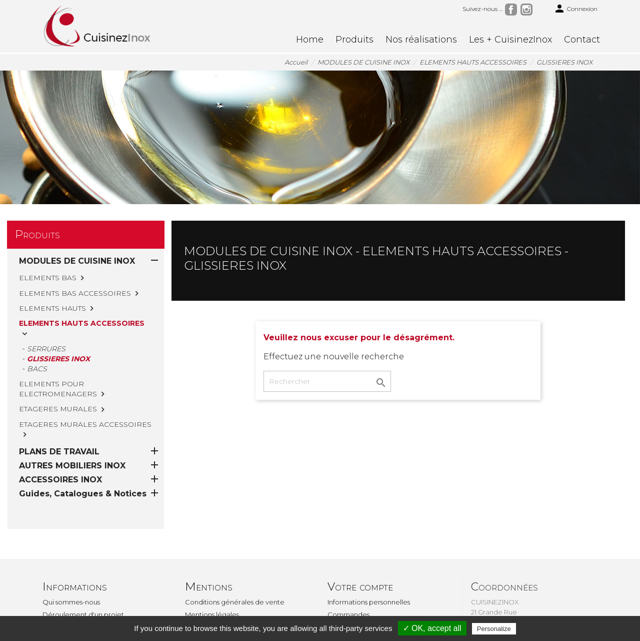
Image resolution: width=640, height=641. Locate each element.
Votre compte (360, 548)
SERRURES (46, 348)
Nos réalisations (421, 39)
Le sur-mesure (65, 614)
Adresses (342, 601)
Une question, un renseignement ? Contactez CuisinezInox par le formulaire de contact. (240, 611)
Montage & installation (78, 601)
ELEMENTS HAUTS (52, 308)
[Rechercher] (327, 381)
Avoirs (337, 589)
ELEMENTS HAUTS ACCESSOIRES (81, 323)
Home (310, 39)
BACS (37, 368)
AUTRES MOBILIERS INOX (72, 427)
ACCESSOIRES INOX (60, 441)
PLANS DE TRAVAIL (59, 413)
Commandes (349, 576)
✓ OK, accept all (432, 628)
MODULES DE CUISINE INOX (77, 261)
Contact (582, 39)
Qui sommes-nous (71, 564)
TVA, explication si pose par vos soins (100, 589)
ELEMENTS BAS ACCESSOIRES (75, 293)
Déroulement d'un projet (83, 576)
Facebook (511, 10)
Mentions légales (212, 576)
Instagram (526, 10)
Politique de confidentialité (229, 589)
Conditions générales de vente (234, 564)
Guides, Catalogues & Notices (82, 455)
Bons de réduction (358, 614)
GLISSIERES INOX (58, 358)
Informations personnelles (369, 564)
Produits (355, 39)
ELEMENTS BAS (47, 277)
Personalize (494, 628)
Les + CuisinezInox (510, 39)
